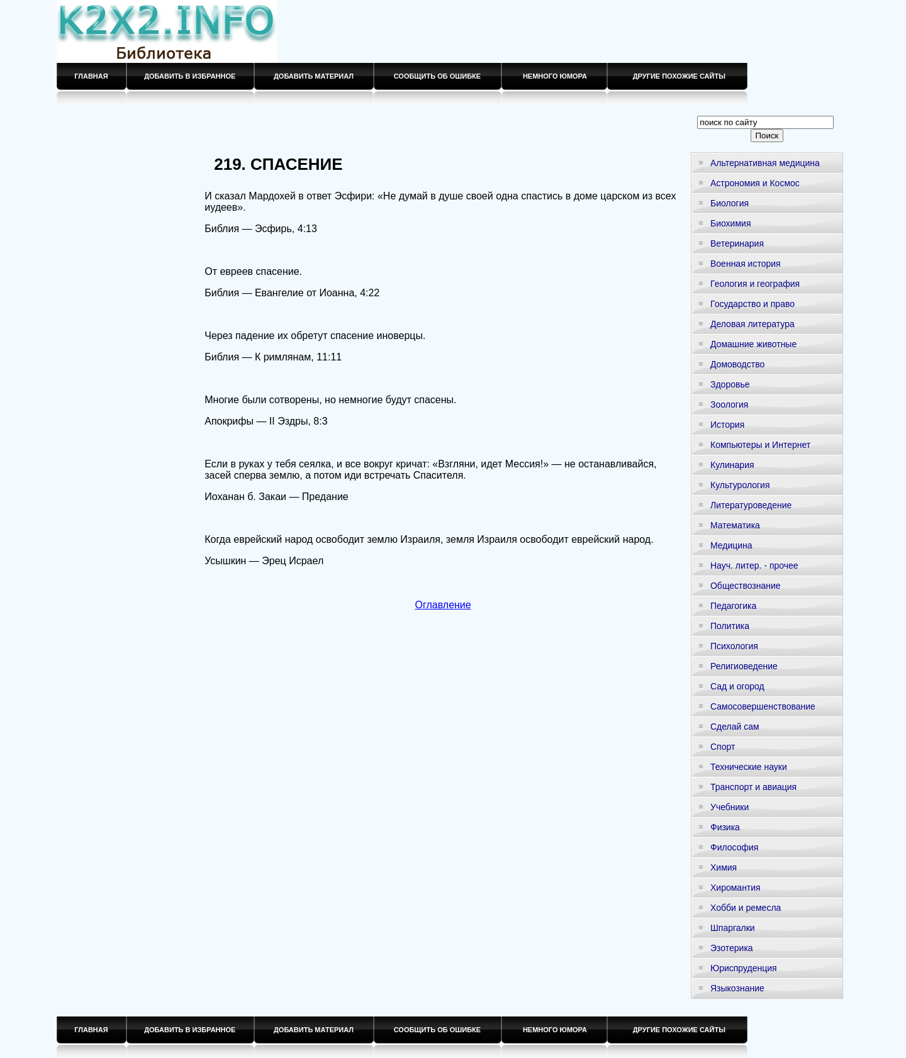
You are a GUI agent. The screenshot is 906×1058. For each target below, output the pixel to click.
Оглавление (443, 604)
